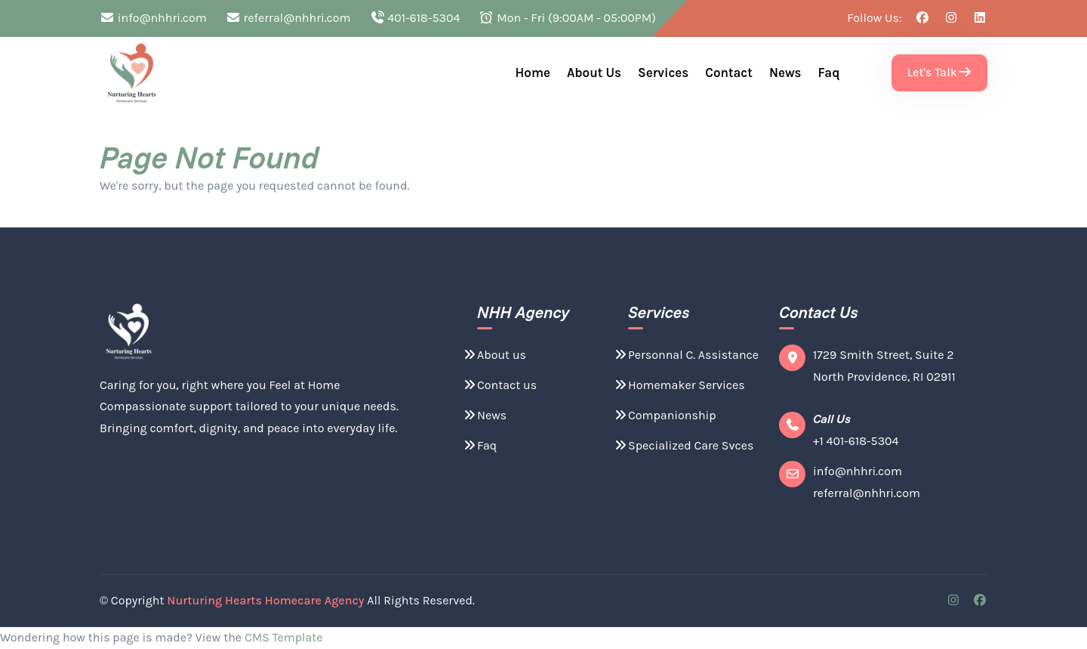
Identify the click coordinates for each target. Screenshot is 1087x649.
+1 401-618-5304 (856, 441)
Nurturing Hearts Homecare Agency (265, 600)
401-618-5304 (415, 18)
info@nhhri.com (153, 18)
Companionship (664, 415)
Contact (729, 72)
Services (663, 72)
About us (594, 72)
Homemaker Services (679, 385)
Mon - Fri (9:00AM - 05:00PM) (567, 18)
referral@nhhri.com (288, 18)
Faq (829, 72)
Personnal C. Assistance (686, 355)
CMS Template (284, 637)
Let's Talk (939, 72)
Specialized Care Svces (683, 445)
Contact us (499, 385)
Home (533, 72)
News (785, 72)
